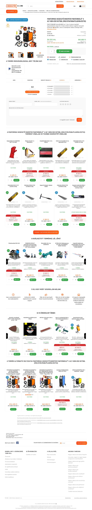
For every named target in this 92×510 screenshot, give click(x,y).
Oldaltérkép (68, 498)
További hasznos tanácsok (75, 491)
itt (56, 503)
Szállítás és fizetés (31, 454)
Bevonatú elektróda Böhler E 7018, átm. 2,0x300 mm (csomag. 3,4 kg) (78, 187)
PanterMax (83, 32)
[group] (14, 262)
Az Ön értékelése (64, 101)
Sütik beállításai (9, 477)
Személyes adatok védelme (12, 472)
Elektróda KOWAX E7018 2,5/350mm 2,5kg (29, 186)
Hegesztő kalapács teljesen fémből (46, 186)
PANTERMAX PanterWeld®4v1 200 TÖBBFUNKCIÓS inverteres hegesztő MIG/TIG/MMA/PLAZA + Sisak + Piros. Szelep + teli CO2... (46, 372)
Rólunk (49, 457)
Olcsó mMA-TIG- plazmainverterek (44, 417)
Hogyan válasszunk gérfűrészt (76, 484)
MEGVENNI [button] (17, 279)
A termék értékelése (32, 91)
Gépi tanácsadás (51, 454)
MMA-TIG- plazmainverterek (52, 10)
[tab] (62, 80)
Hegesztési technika (33, 10)
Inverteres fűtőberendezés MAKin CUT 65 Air (62, 370)
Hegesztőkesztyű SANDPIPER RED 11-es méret (13, 141)
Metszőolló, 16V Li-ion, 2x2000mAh (46, 244)
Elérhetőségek (59, 1)
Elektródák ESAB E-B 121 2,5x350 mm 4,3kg (78, 141)
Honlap (24, 10)
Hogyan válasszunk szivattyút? (76, 473)
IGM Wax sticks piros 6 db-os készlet (46, 318)
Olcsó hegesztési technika (23, 417)
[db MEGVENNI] (9, 279)
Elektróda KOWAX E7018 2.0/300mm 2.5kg (62, 186)
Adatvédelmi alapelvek (11, 464)
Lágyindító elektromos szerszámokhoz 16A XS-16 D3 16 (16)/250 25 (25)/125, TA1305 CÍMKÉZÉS (78, 245)
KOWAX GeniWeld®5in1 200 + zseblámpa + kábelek (78, 370)
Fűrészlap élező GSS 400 (14, 243)
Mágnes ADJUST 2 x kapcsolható (29, 141)
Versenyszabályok (10, 461)
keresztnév (12, 101)
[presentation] (20, 120)
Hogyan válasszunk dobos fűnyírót (77, 454)
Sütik (6, 469)
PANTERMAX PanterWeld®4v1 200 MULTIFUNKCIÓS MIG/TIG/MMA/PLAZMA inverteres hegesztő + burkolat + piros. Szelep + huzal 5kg (13, 372)
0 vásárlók (34, 94)
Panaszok (7, 456)
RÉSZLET (13, 409)
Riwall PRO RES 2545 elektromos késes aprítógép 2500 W (78, 319)
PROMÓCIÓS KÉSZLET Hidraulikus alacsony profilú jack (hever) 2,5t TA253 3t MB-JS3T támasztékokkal (30, 245)
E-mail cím (42, 101)
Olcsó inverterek (32, 417)
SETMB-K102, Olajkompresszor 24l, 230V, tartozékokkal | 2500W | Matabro (62, 245)
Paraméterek (30, 80)
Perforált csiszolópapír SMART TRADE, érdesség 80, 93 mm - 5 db (14, 319)
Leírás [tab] (14, 80)
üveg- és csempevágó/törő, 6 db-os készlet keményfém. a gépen (61, 319)
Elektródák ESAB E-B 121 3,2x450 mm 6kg (13, 186)
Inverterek (42, 10)
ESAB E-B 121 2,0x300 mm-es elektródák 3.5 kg (62, 141)
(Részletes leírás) (51, 29)
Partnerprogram (51, 462)
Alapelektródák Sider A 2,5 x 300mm (46, 141)
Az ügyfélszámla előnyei (11, 466)
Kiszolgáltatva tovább (11, 474)
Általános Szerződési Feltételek (13, 459)
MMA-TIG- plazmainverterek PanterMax (76, 64)
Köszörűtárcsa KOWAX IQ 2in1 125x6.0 (30, 318)
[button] (17, 279)
